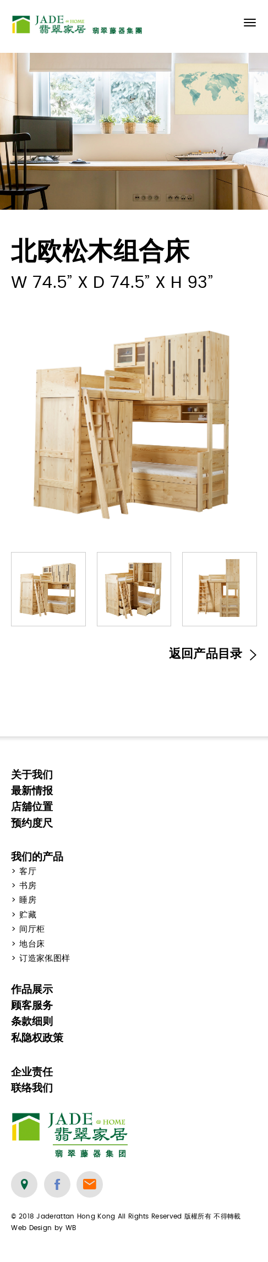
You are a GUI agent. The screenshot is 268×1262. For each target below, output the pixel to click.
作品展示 (32, 989)
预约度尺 (32, 823)
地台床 (32, 944)
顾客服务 (32, 1005)
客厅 (27, 871)
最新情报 (32, 790)
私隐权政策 (37, 1037)
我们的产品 (37, 856)
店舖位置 (32, 806)
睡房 (27, 900)
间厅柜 (32, 929)
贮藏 (27, 915)
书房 (27, 886)
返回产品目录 (213, 654)
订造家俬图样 (44, 958)
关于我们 (32, 774)
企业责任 (32, 1071)
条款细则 (32, 1021)
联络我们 (32, 1087)
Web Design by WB (43, 1228)
